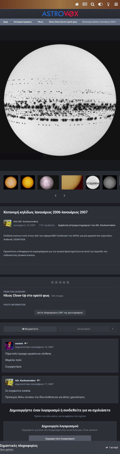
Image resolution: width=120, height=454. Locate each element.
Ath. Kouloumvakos (28, 212)
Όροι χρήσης (6, 449)
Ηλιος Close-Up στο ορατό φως (26, 286)
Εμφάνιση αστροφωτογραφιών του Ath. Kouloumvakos (86, 216)
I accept (112, 447)
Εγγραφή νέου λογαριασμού (60, 429)
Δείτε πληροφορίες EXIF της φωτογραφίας (60, 303)
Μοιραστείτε (30, 319)
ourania (19, 334)
